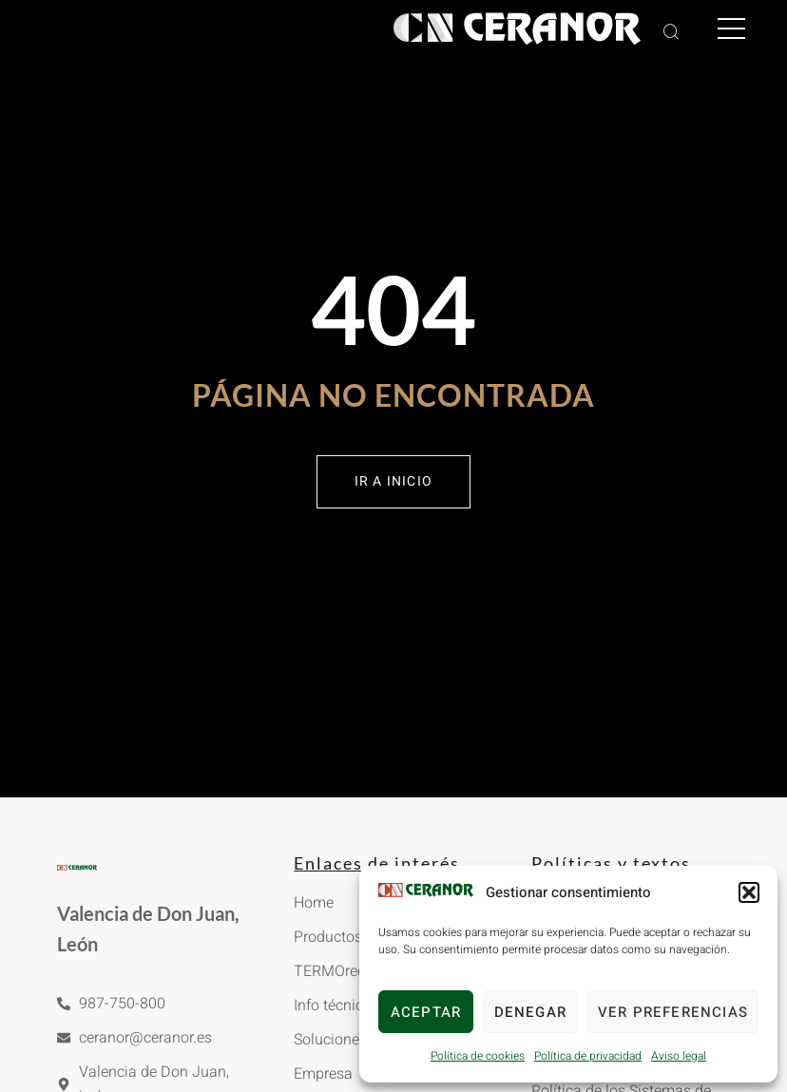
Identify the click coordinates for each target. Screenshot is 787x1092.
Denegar (530, 1012)
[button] (748, 892)
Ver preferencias (673, 1012)
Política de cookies (478, 1055)
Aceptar (426, 1012)
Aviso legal (678, 1055)
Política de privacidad (588, 1055)
